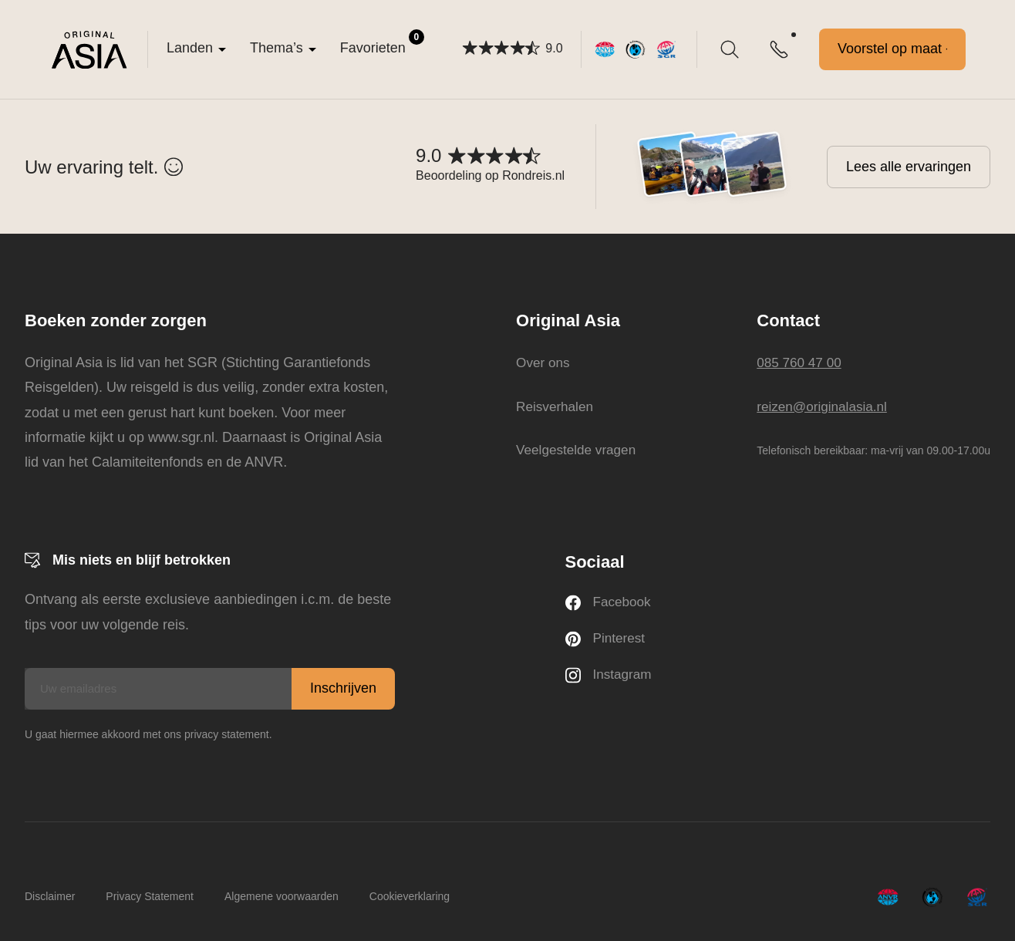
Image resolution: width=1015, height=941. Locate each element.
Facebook (609, 603)
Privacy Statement (150, 896)
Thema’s (276, 48)
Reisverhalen (553, 405)
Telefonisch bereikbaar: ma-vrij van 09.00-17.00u (873, 450)
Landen (190, 48)
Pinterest (606, 640)
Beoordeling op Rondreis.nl (490, 175)
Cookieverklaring (409, 896)
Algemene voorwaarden (281, 896)
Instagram (610, 678)
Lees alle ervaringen (908, 166)
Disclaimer (50, 896)
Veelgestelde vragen (576, 449)
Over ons (541, 362)
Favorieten (382, 42)
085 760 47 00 (801, 362)
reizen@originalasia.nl (825, 405)
